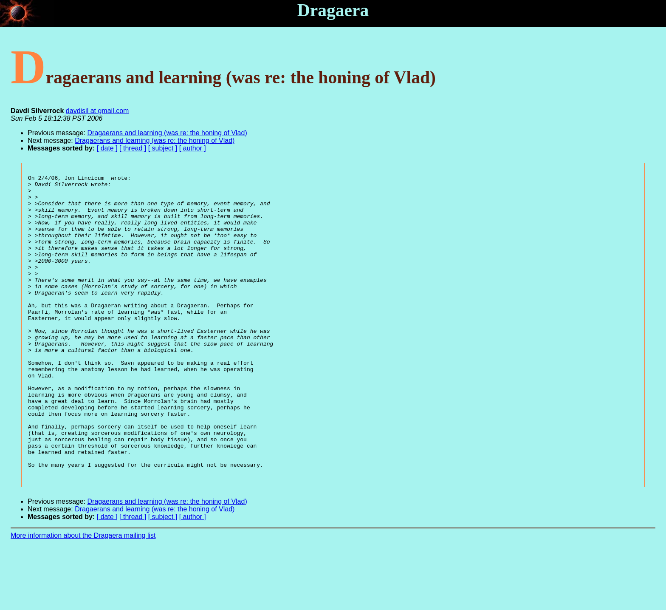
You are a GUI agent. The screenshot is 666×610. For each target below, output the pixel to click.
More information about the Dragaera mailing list (83, 595)
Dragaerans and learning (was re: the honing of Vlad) (167, 132)
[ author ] (192, 148)
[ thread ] (132, 148)
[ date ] (107, 148)
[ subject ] (162, 148)
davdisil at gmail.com (97, 110)
